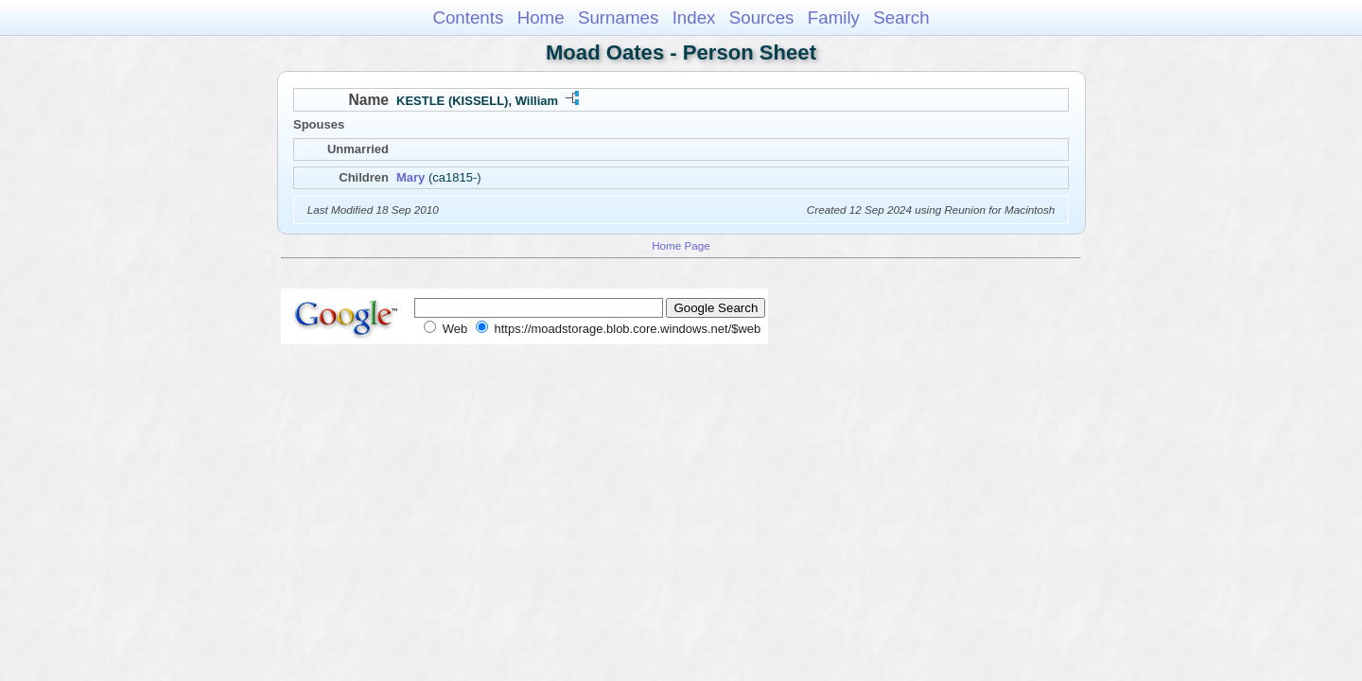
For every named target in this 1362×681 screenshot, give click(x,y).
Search (901, 17)
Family (834, 17)
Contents (467, 17)
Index (694, 17)
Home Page (681, 245)
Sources (761, 17)
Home (541, 17)
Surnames (618, 17)
